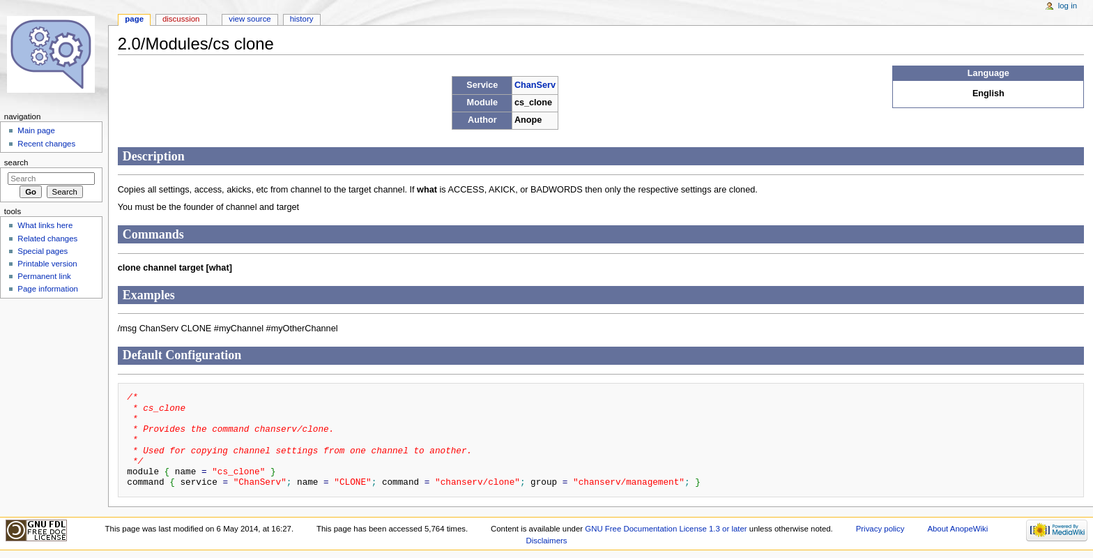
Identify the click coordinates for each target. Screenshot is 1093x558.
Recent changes (46, 144)
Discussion (180, 19)
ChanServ (535, 85)
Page (134, 19)
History (302, 19)
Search (16, 162)
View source (249, 19)
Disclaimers (546, 540)
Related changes (47, 238)
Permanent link (43, 276)
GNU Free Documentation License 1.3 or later (666, 529)
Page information (47, 289)
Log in (1067, 5)
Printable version (47, 263)
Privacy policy (880, 529)
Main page (36, 130)
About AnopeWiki (957, 529)
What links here (44, 225)
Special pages (42, 251)
